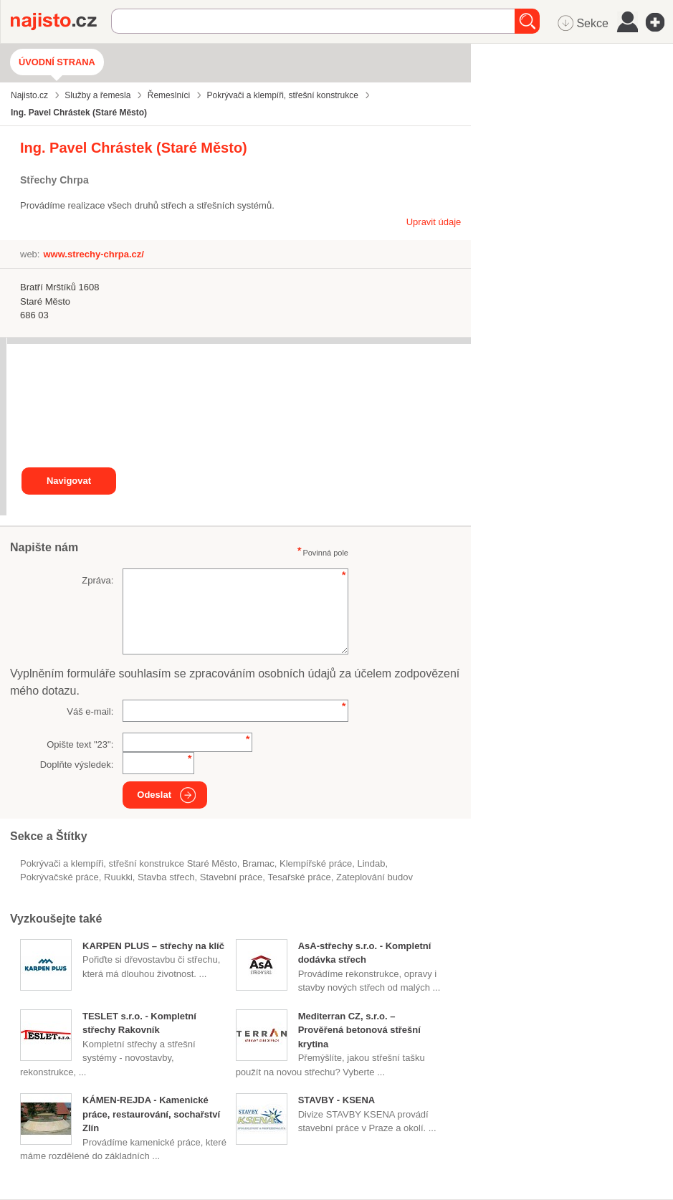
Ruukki (118, 877)
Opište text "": (80, 744)
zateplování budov (374, 877)
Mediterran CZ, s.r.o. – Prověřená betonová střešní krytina (359, 1030)
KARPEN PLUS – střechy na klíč (153, 946)
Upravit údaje (434, 221)
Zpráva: (97, 580)
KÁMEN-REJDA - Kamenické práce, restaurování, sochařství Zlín (151, 1114)
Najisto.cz (61, 21)
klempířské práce (316, 863)
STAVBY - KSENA (337, 1100)
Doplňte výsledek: (77, 764)
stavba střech (166, 877)
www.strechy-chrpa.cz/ (93, 254)
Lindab (371, 863)
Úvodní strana (57, 62)
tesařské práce (299, 877)
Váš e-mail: (90, 711)
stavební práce (231, 877)
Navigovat (69, 480)
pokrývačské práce (59, 877)
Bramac (258, 863)
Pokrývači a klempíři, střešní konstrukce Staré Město (128, 863)
